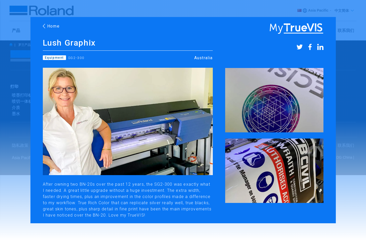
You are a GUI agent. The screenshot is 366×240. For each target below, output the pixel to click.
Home (51, 26)
